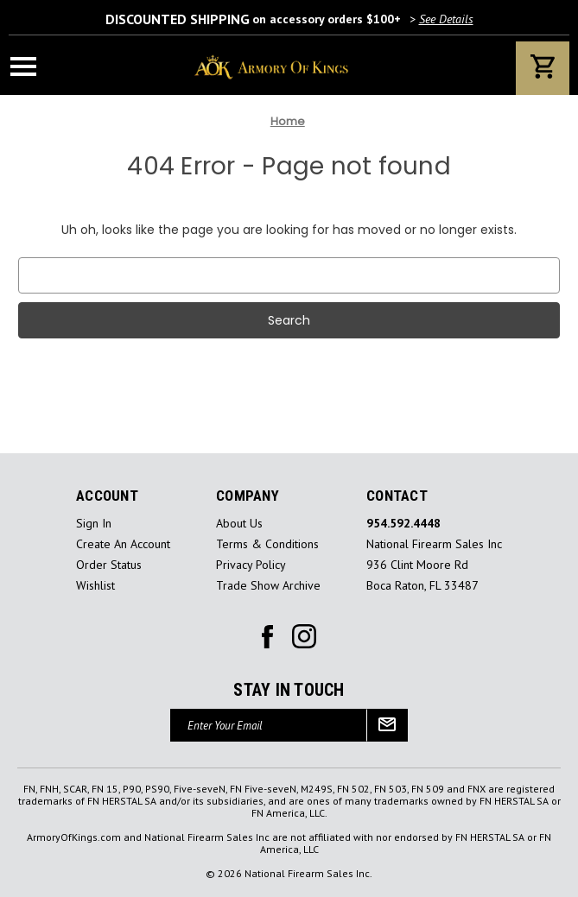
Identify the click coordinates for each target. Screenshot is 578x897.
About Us (239, 523)
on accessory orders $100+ (289, 19)
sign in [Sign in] (93, 523)
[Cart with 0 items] (542, 68)
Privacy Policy (251, 565)
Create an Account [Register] (123, 544)
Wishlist (95, 585)
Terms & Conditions (267, 544)
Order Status (109, 565)
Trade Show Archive (268, 585)
